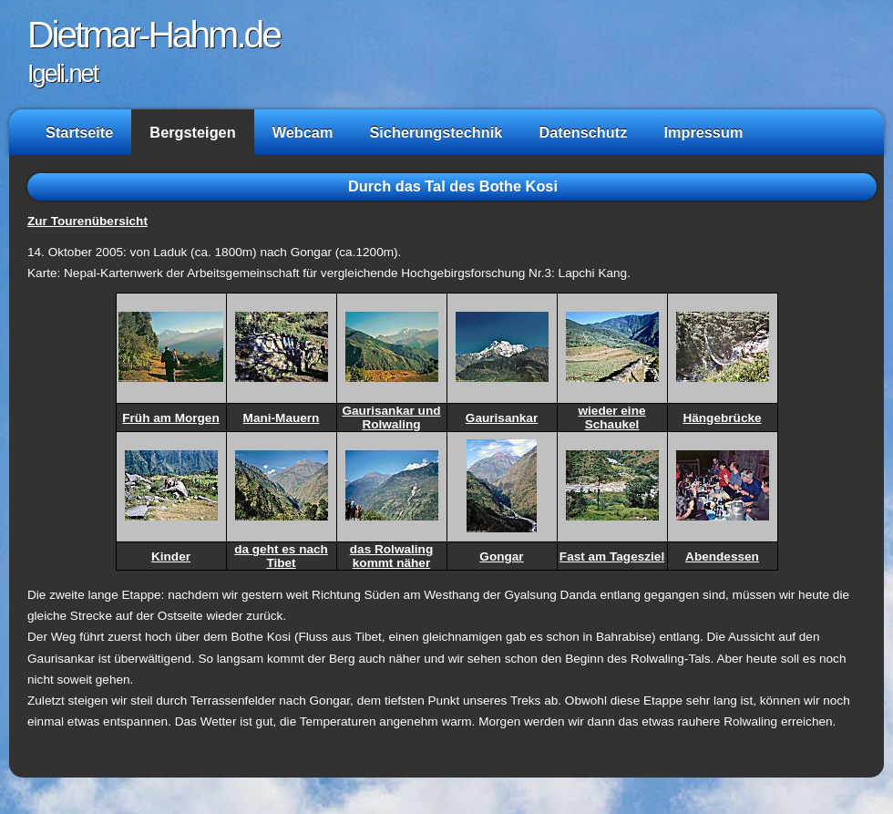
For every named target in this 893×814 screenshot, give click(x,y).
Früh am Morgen (171, 418)
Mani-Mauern (281, 418)
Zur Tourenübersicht (87, 221)
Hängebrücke (722, 418)
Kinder (170, 556)
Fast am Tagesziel (611, 556)
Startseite (79, 132)
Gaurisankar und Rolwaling (391, 417)
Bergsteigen (192, 132)
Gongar (501, 556)
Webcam (303, 132)
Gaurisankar (502, 418)
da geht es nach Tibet (281, 556)
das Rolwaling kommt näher (391, 556)
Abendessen (722, 556)
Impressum (703, 132)
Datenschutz (583, 132)
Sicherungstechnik (435, 132)
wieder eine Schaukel (611, 417)
